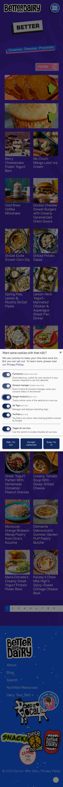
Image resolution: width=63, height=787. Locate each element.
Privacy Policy (15, 364)
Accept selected (31, 443)
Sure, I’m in (51, 443)
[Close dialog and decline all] (60, 351)
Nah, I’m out (11, 443)
